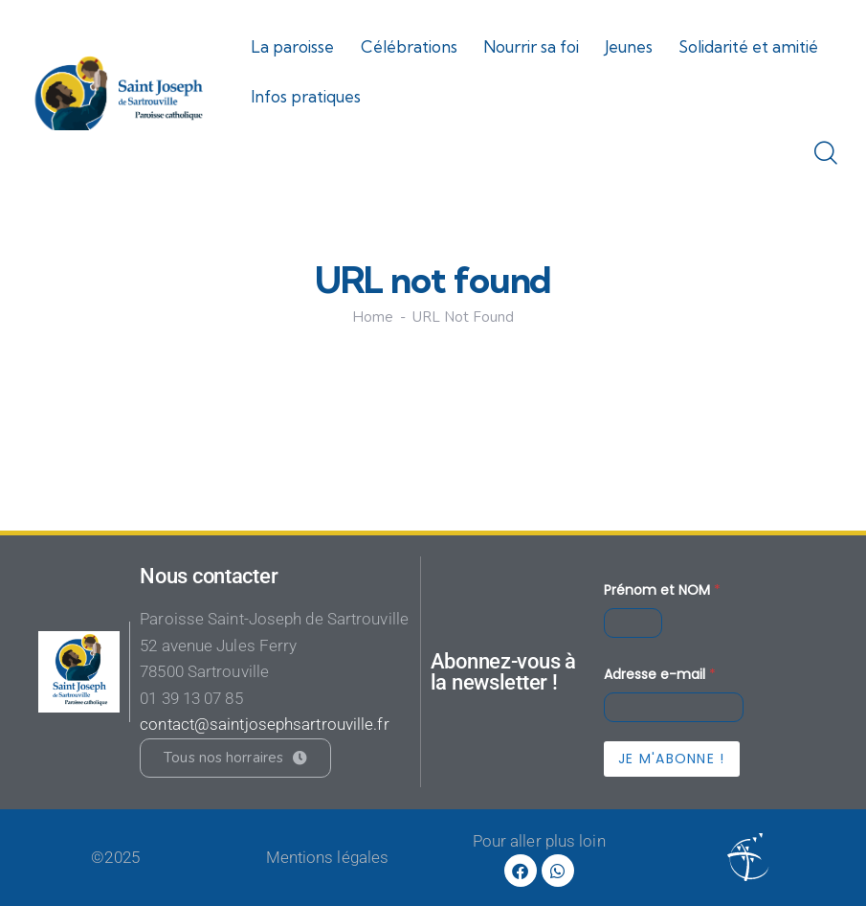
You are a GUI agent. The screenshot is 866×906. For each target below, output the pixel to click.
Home (372, 317)
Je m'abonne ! (671, 758)
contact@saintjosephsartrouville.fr (264, 724)
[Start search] (825, 154)
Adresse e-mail (660, 675)
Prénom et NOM (662, 590)
